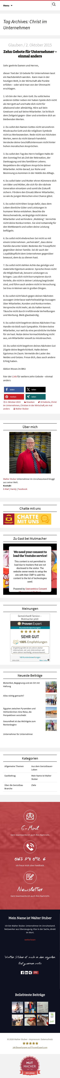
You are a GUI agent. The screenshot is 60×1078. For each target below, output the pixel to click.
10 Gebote (45, 402)
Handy (13, 489)
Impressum (34, 1039)
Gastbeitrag (10, 775)
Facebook (22, 489)
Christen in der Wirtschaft (32, 405)
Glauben (30, 402)
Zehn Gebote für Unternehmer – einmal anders (30, 54)
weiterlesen (30, 939)
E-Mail (6, 489)
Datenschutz (47, 1039)
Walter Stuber (22, 408)
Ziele (33, 785)
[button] (14, 389)
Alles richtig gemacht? (13, 695)
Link (14, 376)
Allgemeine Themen (14, 766)
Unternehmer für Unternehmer (18, 734)
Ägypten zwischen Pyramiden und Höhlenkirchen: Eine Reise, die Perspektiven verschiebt (19, 712)
